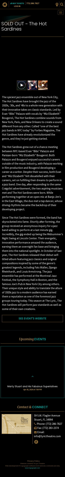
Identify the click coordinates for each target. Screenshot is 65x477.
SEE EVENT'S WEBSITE (32, 318)
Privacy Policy (33, 461)
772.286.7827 (32, 3)
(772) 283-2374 (50, 428)
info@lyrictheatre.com (47, 436)
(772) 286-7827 (54, 424)
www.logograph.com (32, 468)
